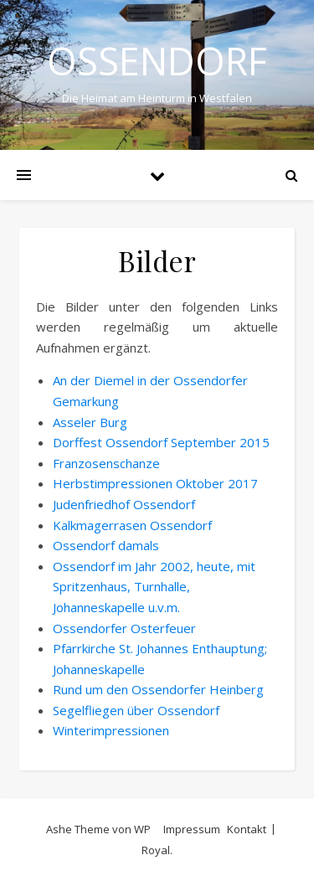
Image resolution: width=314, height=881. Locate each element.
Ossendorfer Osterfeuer (124, 628)
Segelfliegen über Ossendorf (136, 710)
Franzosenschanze (106, 463)
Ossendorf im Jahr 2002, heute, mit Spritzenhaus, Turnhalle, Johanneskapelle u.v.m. (154, 587)
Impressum (191, 829)
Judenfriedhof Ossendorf (124, 504)
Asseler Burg (90, 422)
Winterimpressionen (111, 730)
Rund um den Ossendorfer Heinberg (158, 689)
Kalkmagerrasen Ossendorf (132, 525)
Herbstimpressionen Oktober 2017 (155, 483)
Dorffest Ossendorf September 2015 (161, 442)
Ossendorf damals (106, 545)
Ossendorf (157, 61)
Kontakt (246, 829)
